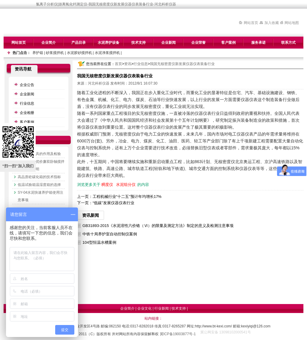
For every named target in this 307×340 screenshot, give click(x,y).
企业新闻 (168, 42)
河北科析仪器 (98, 83)
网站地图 (292, 23)
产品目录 (78, 42)
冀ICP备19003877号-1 (178, 334)
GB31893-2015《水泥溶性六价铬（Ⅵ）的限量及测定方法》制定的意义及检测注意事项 (158, 225)
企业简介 (48, 42)
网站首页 (251, 23)
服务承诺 (258, 42)
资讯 (127, 64)
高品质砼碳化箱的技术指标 (39, 177)
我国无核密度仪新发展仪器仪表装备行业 (182, 64)
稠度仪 (107, 184)
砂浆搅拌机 (55, 53)
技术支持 (138, 42)
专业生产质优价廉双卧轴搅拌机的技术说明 (41, 165)
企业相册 (27, 113)
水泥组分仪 (126, 184)
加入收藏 (271, 23)
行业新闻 (161, 308)
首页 (118, 64)
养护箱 (37, 53)
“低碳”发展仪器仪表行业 (113, 203)
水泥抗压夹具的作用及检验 (39, 154)
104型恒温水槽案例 (99, 242)
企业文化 (144, 308)
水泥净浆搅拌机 (107, 53)
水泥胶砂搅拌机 (79, 53)
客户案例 (228, 42)
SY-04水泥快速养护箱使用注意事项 (40, 196)
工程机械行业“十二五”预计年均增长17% (127, 196)
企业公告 (27, 85)
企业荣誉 (198, 42)
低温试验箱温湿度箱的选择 (39, 185)
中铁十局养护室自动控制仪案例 (109, 234)
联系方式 (288, 42)
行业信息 (140, 64)
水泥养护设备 (108, 42)
